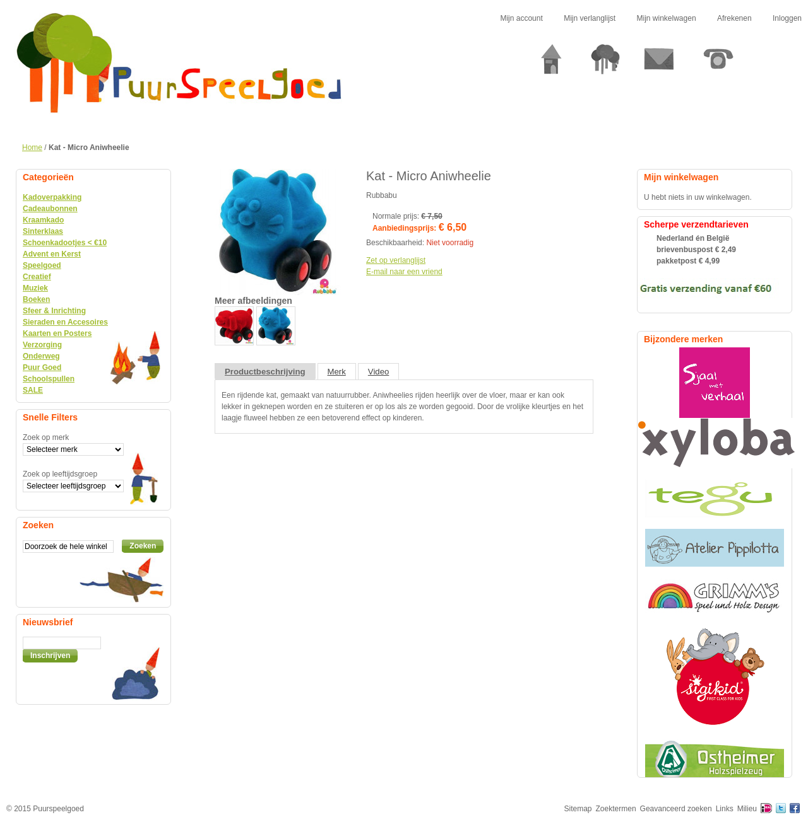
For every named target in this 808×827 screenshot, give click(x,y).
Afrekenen (734, 18)
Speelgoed (42, 265)
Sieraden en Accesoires (65, 322)
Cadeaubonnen (50, 208)
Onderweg (41, 356)
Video (378, 371)
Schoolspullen (48, 378)
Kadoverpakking (52, 197)
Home (32, 147)
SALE (33, 390)
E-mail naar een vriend (404, 271)
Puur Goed (42, 367)
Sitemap (578, 808)
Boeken (36, 299)
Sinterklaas (43, 231)
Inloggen (787, 18)
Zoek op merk (46, 437)
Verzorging (42, 344)
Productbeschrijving (265, 371)
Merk (337, 371)
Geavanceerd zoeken (676, 808)
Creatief (37, 276)
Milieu (747, 808)
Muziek (35, 288)
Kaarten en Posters (57, 333)
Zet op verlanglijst (395, 260)
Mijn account (521, 18)
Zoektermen (616, 808)
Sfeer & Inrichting (54, 310)
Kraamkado (43, 220)
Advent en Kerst (52, 254)
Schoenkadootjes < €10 (65, 242)
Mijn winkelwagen (666, 18)
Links (725, 808)
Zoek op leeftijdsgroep (60, 474)
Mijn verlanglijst (589, 18)
